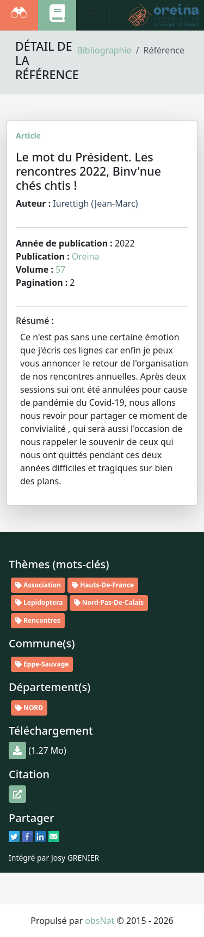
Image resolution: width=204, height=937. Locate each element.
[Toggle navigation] (91, 15)
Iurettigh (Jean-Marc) (95, 203)
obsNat (99, 921)
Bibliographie (104, 50)
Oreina (86, 256)
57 (60, 269)
